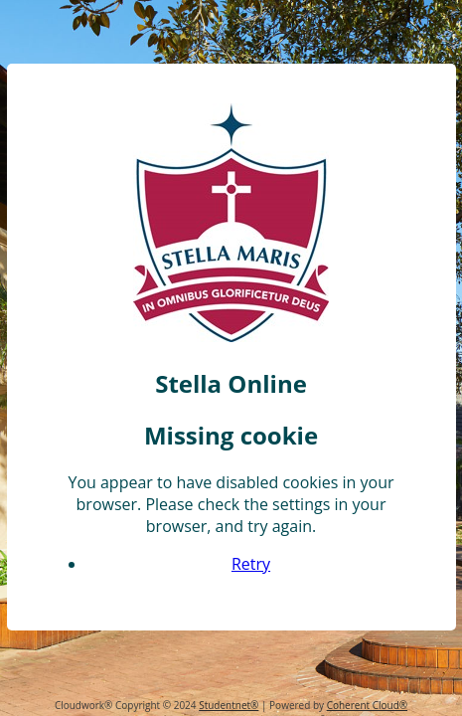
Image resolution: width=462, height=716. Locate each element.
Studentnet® (228, 705)
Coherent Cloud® (367, 705)
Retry (250, 577)
